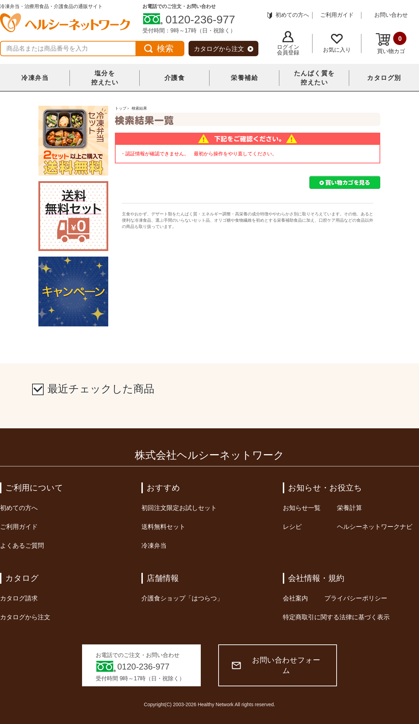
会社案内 (295, 598)
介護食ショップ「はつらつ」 (182, 598)
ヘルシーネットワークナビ (374, 526)
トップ (120, 108)
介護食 (174, 77)
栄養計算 (349, 507)
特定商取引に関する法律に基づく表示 (336, 617)
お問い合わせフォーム (276, 665)
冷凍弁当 (35, 77)
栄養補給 (244, 77)
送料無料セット (163, 526)
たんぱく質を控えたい (314, 78)
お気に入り (337, 43)
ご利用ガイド (337, 15)
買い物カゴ (391, 43)
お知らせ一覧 (302, 507)
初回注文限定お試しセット (179, 507)
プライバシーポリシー (355, 598)
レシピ (292, 526)
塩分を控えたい (104, 78)
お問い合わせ (391, 15)
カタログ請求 (19, 598)
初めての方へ (288, 15)
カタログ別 (384, 77)
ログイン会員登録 (288, 43)
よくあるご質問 (22, 545)
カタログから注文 (223, 48)
